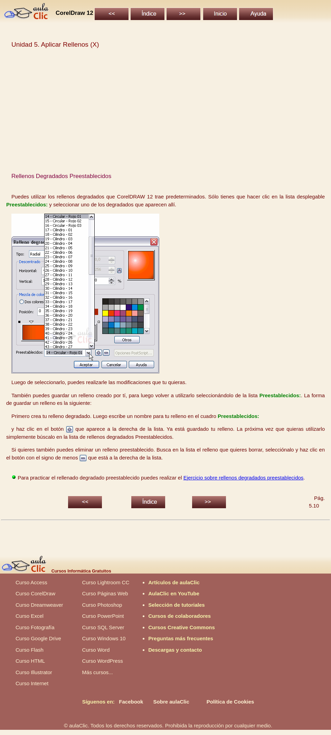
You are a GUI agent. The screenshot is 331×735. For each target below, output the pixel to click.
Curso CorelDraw (35, 593)
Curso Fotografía (35, 627)
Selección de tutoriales (176, 605)
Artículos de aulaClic (173, 582)
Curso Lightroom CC (106, 582)
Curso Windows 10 (104, 638)
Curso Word (96, 650)
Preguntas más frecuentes (180, 638)
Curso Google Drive (38, 638)
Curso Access (31, 582)
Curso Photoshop (102, 605)
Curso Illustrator (34, 672)
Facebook (131, 702)
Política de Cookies (230, 702)
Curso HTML (30, 661)
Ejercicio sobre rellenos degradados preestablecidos (243, 478)
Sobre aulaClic (171, 702)
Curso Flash (30, 650)
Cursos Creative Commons (181, 627)
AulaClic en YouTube (173, 593)
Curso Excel (30, 616)
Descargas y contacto (175, 650)
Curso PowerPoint (103, 616)
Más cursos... (97, 672)
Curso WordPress (102, 661)
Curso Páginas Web (105, 593)
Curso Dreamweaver (39, 605)
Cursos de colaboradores (179, 616)
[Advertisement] (166, 113)
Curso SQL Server (103, 627)
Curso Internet (32, 683)
